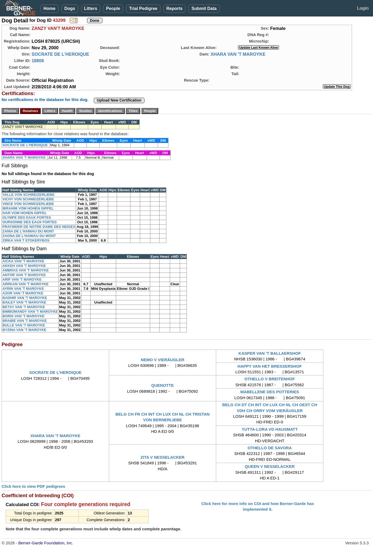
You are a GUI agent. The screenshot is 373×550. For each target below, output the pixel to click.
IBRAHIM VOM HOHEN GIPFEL (28, 208)
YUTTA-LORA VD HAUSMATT (270, 429)
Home (49, 8)
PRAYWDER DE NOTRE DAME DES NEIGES (38, 227)
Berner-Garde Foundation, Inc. (45, 543)
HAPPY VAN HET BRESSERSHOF (269, 366)
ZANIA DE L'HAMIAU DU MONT (28, 231)
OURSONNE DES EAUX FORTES (29, 222)
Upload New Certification (119, 100)
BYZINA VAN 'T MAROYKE (24, 330)
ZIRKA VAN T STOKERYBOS (26, 240)
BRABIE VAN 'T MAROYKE (24, 321)
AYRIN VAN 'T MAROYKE (23, 289)
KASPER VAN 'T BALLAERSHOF (270, 353)
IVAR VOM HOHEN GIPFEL (24, 213)
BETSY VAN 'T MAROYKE (23, 307)
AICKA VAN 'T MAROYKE (23, 261)
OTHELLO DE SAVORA (270, 447)
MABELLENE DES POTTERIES (269, 391)
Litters (90, 8)
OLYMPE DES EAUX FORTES (26, 217)
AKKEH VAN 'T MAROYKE (24, 266)
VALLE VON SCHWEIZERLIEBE (28, 195)
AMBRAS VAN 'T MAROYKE (25, 270)
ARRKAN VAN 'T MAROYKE (25, 284)
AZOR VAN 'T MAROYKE (22, 293)
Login (363, 8)
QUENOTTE (162, 385)
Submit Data (203, 8)
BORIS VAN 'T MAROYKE (23, 316)
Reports (174, 8)
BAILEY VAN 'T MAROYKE (24, 302)
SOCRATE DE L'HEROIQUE (60, 54)
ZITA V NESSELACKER (162, 457)
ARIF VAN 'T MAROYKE (22, 279)
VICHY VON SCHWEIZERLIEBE (28, 199)
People (113, 8)
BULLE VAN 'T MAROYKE (23, 325)
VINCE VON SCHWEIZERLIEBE (28, 204)
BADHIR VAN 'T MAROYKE (24, 298)
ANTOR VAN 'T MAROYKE (24, 275)
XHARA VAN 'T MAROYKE (237, 54)
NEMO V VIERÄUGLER (162, 359)
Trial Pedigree (143, 8)
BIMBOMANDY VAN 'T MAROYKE (30, 311)
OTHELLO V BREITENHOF (269, 379)
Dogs (69, 8)
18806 (38, 60)
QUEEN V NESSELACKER (270, 466)
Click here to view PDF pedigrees (33, 486)
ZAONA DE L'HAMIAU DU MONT (29, 236)
